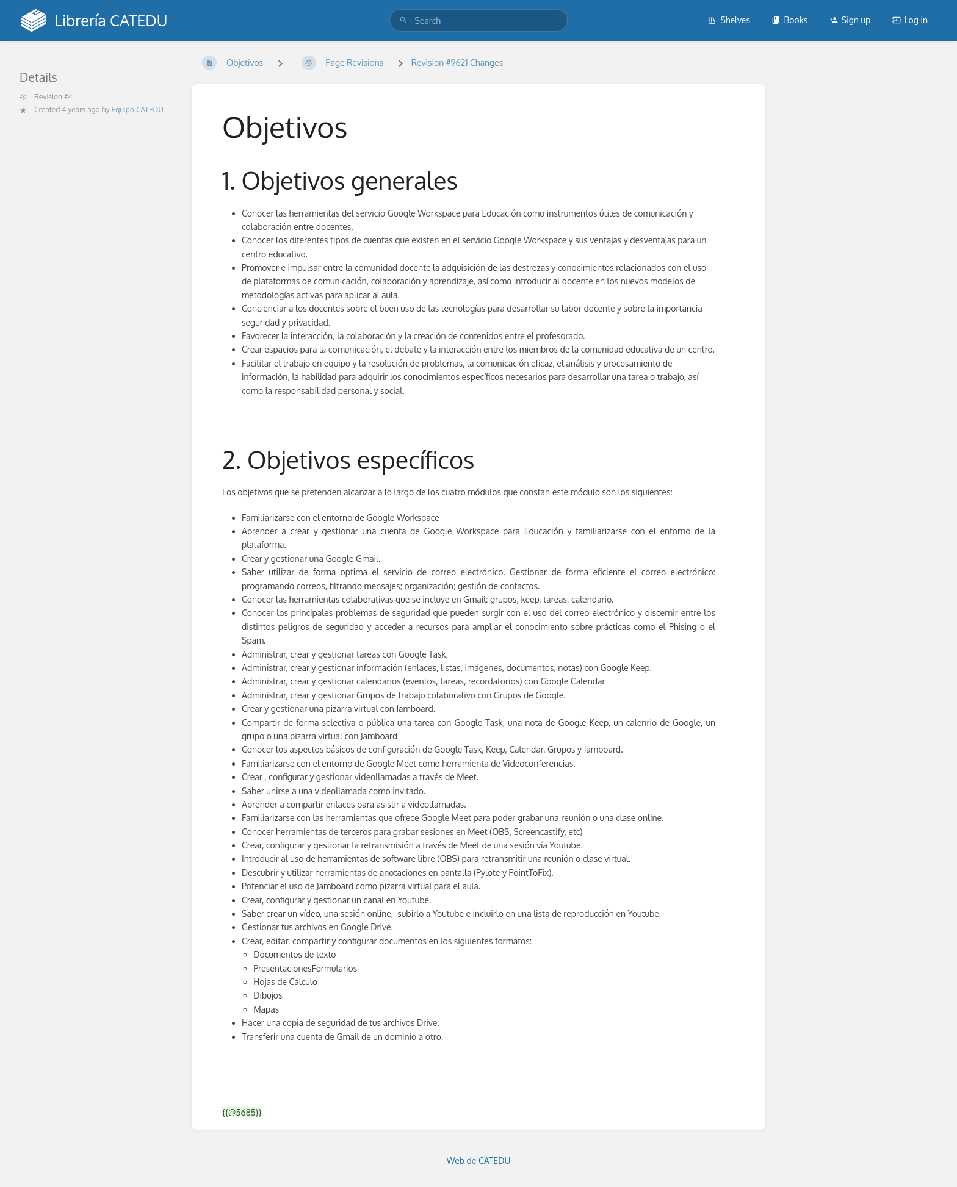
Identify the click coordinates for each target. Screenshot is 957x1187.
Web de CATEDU (479, 1160)
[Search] (403, 20)
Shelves (729, 20)
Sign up (849, 20)
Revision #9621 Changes (457, 62)
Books (789, 20)
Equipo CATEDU (138, 109)
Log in (910, 20)
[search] (478, 20)
